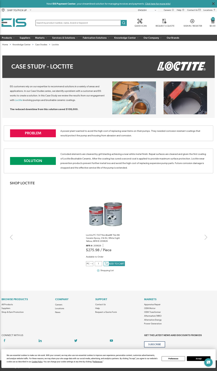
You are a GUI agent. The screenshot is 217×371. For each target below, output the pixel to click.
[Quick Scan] (139, 23)
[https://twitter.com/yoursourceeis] (76, 340)
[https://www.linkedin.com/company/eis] (40, 340)
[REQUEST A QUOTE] (164, 23)
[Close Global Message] (213, 3)
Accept (199, 359)
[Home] (14, 23)
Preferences (173, 359)
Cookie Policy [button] (37, 362)
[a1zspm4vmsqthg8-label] (89, 263)
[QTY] (98, 263)
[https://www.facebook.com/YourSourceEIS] (4, 340)
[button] (19, 10)
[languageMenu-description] (147, 10)
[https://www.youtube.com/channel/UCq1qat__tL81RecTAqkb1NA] (111, 340)
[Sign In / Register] (192, 23)
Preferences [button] (97, 362)
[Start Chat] (208, 362)
